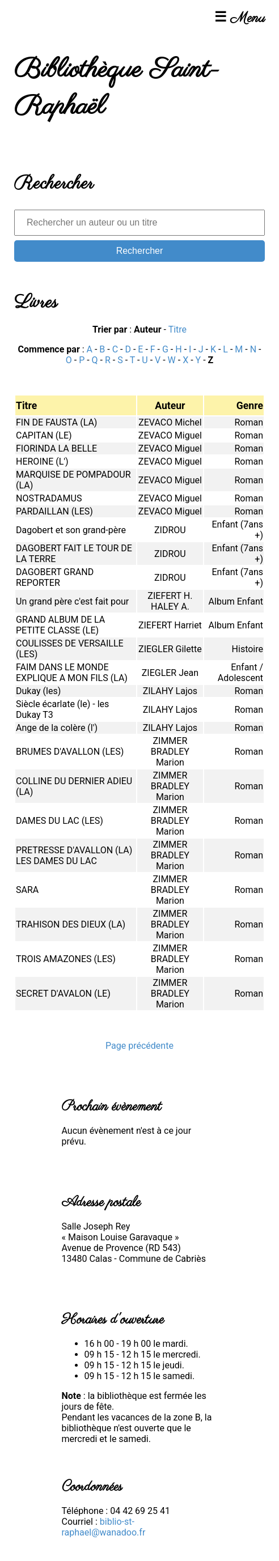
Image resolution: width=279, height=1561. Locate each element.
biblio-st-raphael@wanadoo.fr (104, 1527)
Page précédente (139, 1045)
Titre (177, 329)
